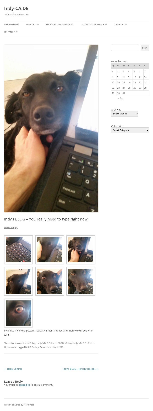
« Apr (120, 98)
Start (144, 47)
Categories (117, 126)
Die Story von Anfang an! (60, 24)
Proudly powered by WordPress (19, 404)
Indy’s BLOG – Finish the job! (80, 368)
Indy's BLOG (43, 343)
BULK (28, 347)
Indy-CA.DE (16, 8)
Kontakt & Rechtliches (94, 24)
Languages (120, 24)
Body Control (13, 368)
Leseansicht (11, 32)
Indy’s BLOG (32, 24)
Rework (44, 347)
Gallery (32, 343)
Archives (116, 109)
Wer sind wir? (11, 24)
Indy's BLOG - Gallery (61, 343)
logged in (24, 384)
